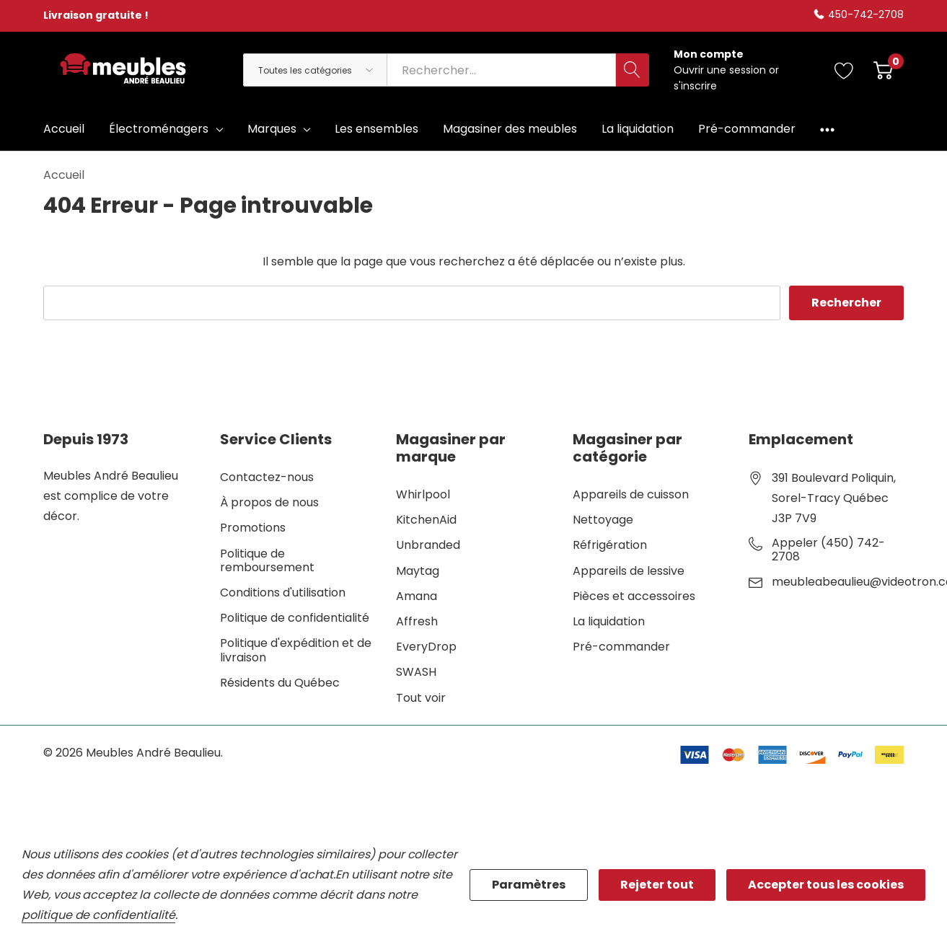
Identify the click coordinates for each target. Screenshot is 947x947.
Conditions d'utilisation (282, 592)
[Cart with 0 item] (883, 70)
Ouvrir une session (721, 70)
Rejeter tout (657, 884)
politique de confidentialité (98, 915)
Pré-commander (621, 646)
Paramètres (528, 884)
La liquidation (609, 621)
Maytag (417, 571)
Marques (271, 128)
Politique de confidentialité (294, 618)
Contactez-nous (267, 477)
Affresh (417, 621)
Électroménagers (158, 128)
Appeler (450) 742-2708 (828, 549)
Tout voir (421, 698)
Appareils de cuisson (631, 494)
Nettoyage (603, 520)
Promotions (253, 527)
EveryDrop (426, 646)
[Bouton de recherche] (632, 70)
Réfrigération (610, 545)
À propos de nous (269, 502)
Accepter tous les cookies (826, 884)
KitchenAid (426, 520)
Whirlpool (423, 494)
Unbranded (428, 545)
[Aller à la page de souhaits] (844, 70)
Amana (416, 596)
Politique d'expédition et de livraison (295, 650)
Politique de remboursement (267, 560)
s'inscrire (695, 86)
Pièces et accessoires (634, 596)
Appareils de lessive (628, 571)
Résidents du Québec (280, 683)
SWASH (416, 672)
